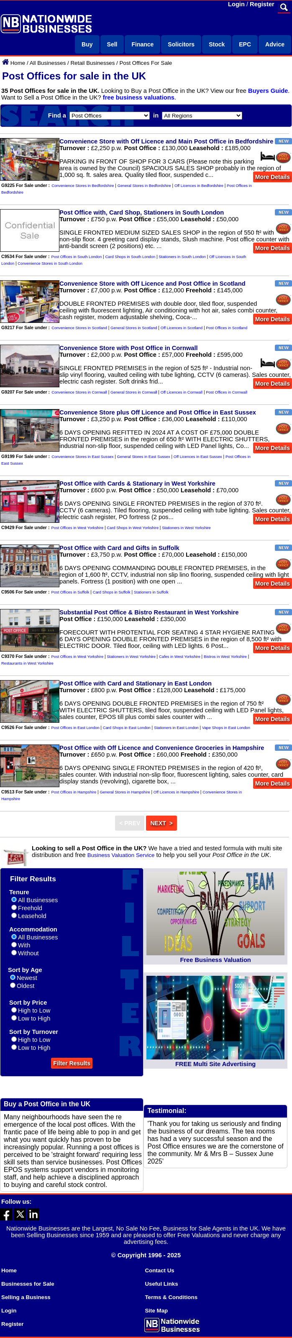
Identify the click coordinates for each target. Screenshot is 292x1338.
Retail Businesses (92, 63)
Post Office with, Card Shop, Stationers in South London (141, 212)
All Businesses (48, 63)
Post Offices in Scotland (226, 328)
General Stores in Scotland (133, 328)
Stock (217, 44)
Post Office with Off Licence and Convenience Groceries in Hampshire (161, 747)
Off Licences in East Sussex (198, 457)
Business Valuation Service (121, 855)
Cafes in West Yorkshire (179, 657)
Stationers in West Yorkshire (186, 528)
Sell (112, 44)
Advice (274, 44)
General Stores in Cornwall (133, 392)
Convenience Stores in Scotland (79, 328)
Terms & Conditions (171, 1297)
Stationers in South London (182, 257)
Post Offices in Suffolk (70, 592)
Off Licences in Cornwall (181, 392)
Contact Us (159, 1270)
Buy (87, 44)
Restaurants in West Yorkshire (27, 663)
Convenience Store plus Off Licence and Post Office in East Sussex (157, 412)
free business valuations (138, 97)
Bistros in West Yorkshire (225, 657)
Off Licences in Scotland (181, 328)
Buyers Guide (268, 90)
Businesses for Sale (27, 1284)
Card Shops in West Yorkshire (133, 528)
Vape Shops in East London (226, 728)
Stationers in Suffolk (151, 592)
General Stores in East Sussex (143, 457)
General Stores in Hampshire (125, 792)
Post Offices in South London (76, 257)
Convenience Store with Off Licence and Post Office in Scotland (152, 283)
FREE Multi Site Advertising (215, 1064)
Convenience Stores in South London (50, 263)
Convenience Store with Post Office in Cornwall (128, 348)
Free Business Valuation (215, 960)
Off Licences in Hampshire (176, 792)
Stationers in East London (176, 728)
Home (18, 63)
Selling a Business (26, 1297)
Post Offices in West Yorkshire (77, 528)
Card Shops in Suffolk (112, 592)
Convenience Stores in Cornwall (79, 392)
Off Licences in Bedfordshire (198, 186)
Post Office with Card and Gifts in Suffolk (119, 548)
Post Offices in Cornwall (226, 392)
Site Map (156, 1310)
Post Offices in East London (75, 728)
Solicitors (181, 44)
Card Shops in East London (127, 728)
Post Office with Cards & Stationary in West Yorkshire (137, 483)
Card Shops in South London (130, 257)
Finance (142, 44)
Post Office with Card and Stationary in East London (135, 683)
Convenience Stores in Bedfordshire (82, 186)
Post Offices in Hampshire (74, 792)
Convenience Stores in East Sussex (82, 457)
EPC (245, 44)
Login (236, 4)
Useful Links (161, 1284)
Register (262, 4)
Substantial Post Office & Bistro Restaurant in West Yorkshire (148, 612)
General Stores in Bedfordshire (144, 186)
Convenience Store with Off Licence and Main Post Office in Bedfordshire (166, 141)
